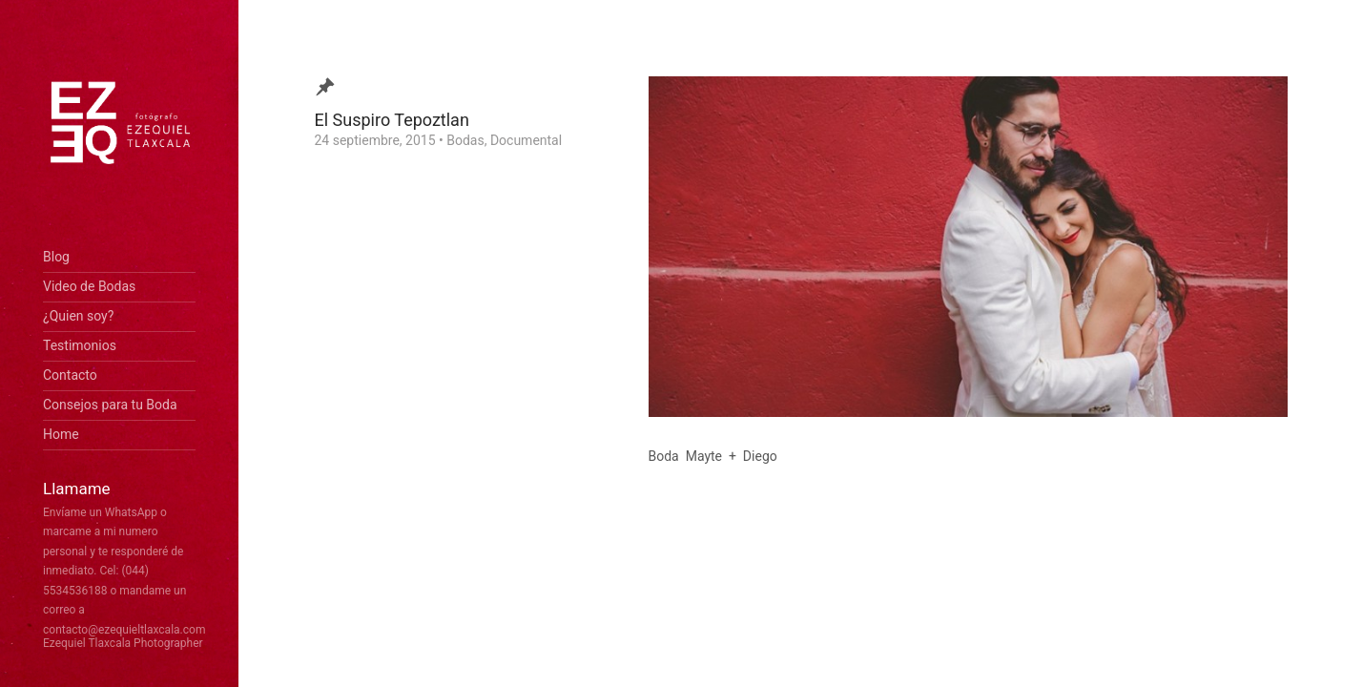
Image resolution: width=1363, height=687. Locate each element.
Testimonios (79, 345)
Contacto (70, 375)
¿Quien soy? (78, 315)
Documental (526, 140)
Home (61, 434)
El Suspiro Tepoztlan (392, 120)
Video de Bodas (89, 286)
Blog (56, 256)
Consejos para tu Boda (110, 404)
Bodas (465, 140)
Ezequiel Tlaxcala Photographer (123, 643)
